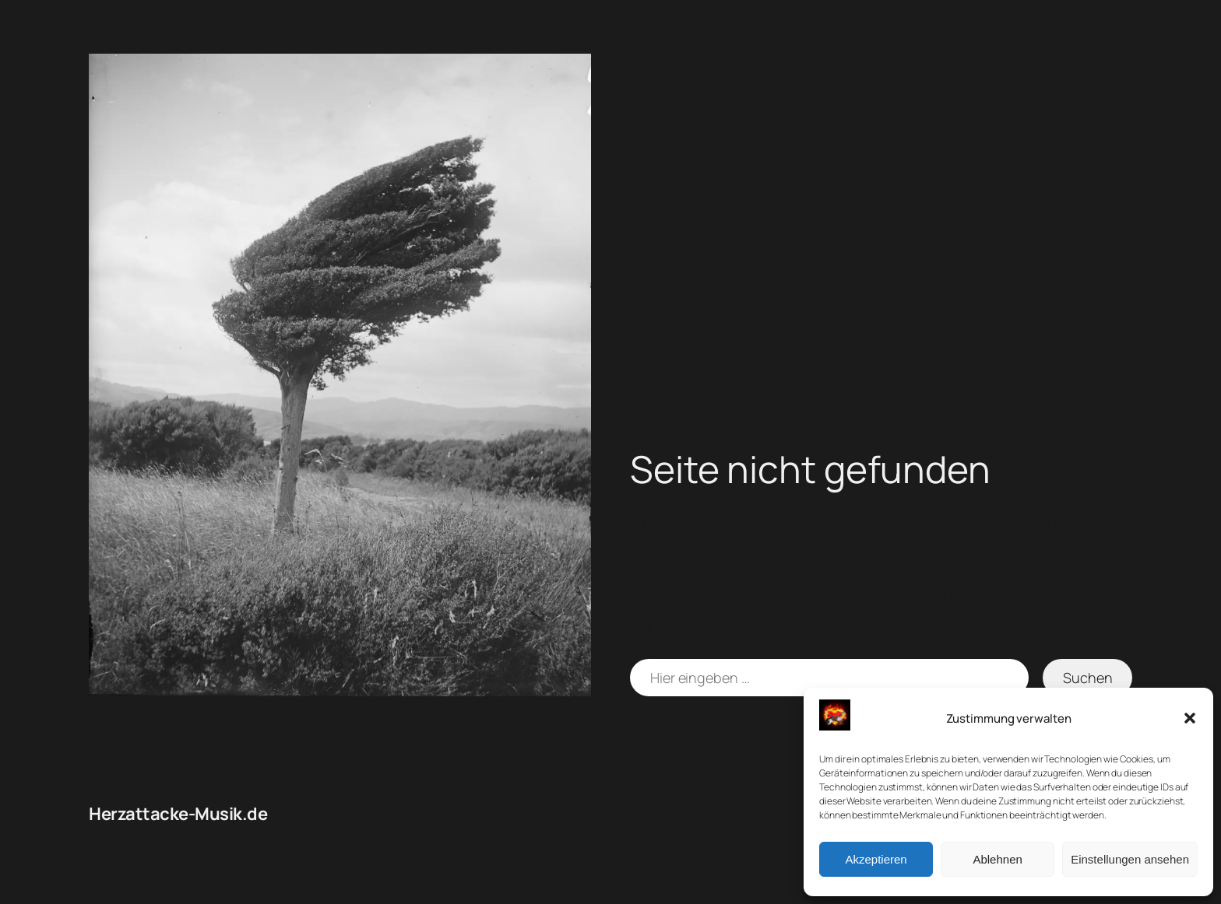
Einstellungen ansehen (1130, 859)
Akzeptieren (875, 859)
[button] (1190, 718)
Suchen (1087, 677)
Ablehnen (997, 859)
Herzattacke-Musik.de (178, 813)
